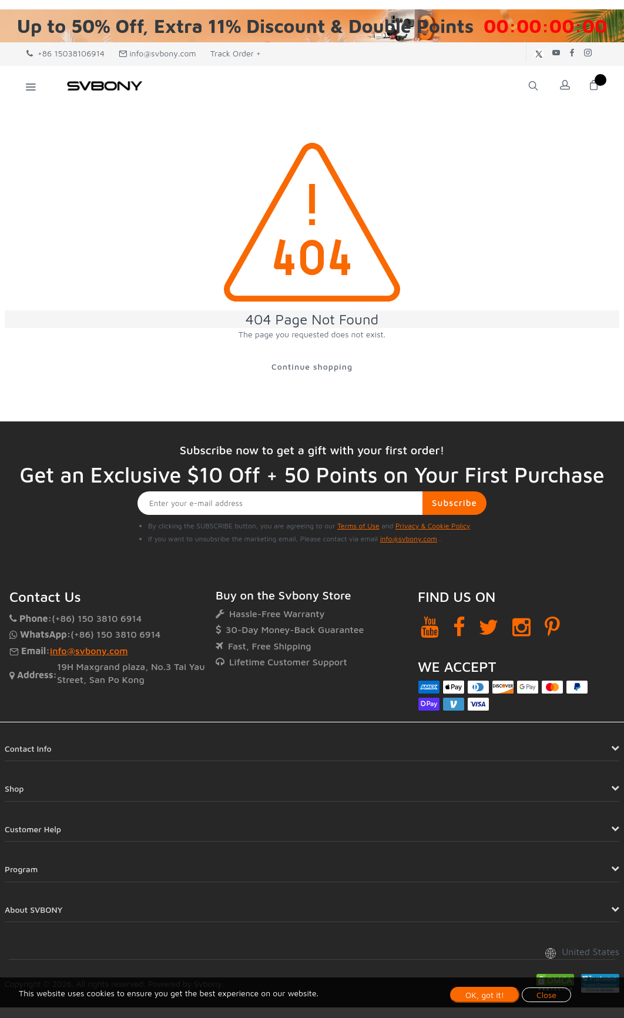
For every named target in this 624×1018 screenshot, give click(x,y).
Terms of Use (358, 527)
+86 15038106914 (65, 53)
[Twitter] (488, 628)
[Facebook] (459, 628)
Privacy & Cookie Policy (432, 527)
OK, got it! (484, 995)
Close (546, 995)
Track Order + (235, 53)
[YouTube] (430, 628)
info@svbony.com (157, 53)
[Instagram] (521, 628)
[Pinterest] (552, 628)
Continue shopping (312, 367)
